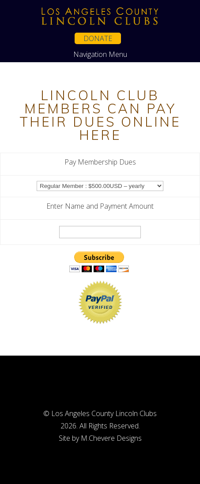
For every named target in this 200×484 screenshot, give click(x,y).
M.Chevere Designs (111, 438)
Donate (97, 38)
